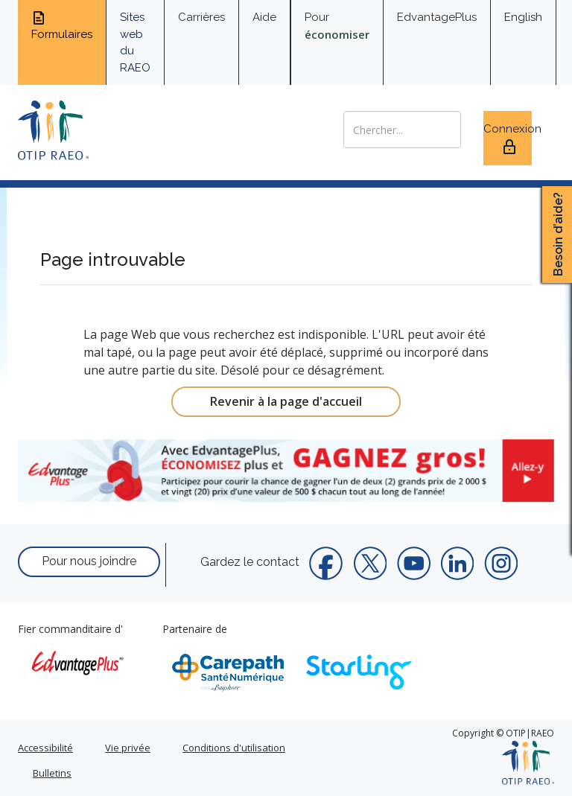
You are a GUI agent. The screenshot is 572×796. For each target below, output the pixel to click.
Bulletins (52, 773)
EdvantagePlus (437, 17)
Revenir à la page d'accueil (286, 401)
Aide (264, 17)
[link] (286, 470)
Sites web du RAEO (135, 42)
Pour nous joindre (89, 561)
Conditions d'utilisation (233, 747)
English (523, 17)
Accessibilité (45, 747)
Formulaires (61, 25)
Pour (337, 26)
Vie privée (127, 747)
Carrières (201, 17)
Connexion (507, 139)
